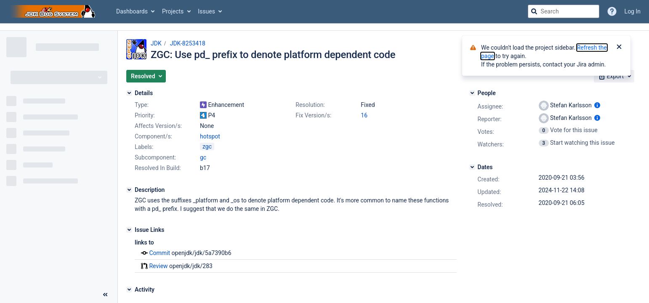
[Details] (129, 93)
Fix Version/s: (313, 115)
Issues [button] (206, 11)
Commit (159, 253)
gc (203, 157)
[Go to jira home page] (54, 11)
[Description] (129, 190)
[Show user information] (597, 105)
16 (364, 115)
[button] (146, 76)
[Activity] (129, 289)
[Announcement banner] (324, 27)
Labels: (144, 147)
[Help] (612, 11)
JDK (156, 43)
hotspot (210, 136)
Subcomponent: (155, 157)
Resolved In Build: (158, 168)
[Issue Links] (129, 230)
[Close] (619, 47)
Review (158, 266)
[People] (472, 93)
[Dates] (472, 167)
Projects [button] (173, 11)
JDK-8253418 (187, 43)
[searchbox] (563, 11)
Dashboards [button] (132, 11)
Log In (633, 11)
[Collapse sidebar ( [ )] (105, 294)
